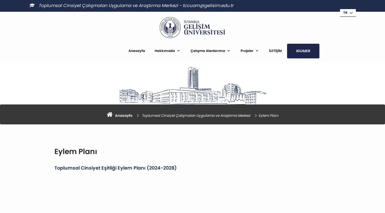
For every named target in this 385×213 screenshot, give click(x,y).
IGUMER (303, 50)
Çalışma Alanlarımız (208, 50)
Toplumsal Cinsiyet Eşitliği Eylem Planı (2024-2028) (116, 168)
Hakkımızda (165, 50)
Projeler (247, 50)
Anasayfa (137, 50)
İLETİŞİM (275, 50)
